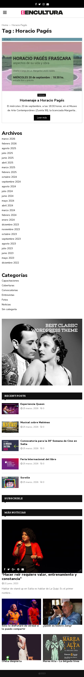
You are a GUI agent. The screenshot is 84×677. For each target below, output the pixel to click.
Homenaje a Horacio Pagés (42, 100)
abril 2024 (7, 205)
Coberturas (8, 285)
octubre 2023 (9, 234)
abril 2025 (7, 162)
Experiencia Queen (32, 404)
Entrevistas (8, 295)
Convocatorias (10, 290)
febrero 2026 (9, 143)
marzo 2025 (8, 167)
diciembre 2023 (10, 224)
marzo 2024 (8, 210)
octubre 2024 (9, 177)
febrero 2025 (9, 172)
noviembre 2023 (11, 229)
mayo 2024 (8, 200)
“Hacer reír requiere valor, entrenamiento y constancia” (39, 576)
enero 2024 (8, 219)
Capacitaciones (10, 280)
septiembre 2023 (11, 239)
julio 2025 (7, 153)
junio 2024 (7, 196)
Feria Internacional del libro (38, 459)
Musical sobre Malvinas (35, 422)
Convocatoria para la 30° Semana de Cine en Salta (48, 442)
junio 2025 (7, 158)
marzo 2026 (8, 138)
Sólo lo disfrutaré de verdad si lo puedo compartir (20, 627)
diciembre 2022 (10, 262)
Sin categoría (9, 309)
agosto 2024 (9, 186)
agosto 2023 (9, 243)
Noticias (41, 95)
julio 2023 (7, 248)
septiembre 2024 (11, 181)
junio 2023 (7, 253)
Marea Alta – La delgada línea (61, 661)
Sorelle (25, 477)
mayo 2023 (8, 258)
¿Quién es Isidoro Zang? (57, 625)
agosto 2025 (9, 148)
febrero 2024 (9, 215)
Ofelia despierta (12, 661)
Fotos (5, 299)
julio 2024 (7, 191)
